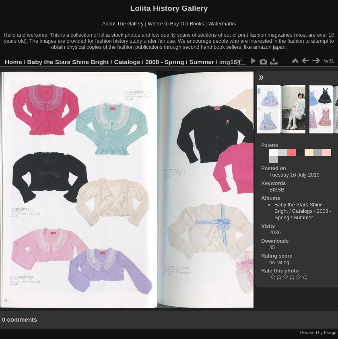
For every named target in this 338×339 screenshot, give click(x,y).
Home (13, 61)
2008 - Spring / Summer (179, 61)
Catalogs (127, 61)
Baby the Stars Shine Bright (68, 61)
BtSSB (276, 190)
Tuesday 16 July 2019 (294, 175)
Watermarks (222, 24)
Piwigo (330, 332)
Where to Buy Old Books (176, 24)
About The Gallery (123, 24)
